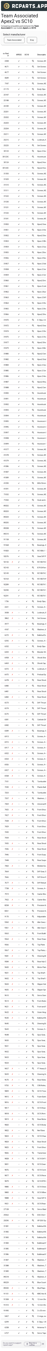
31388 (6, 1266)
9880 (7, 1187)
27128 (6, 1209)
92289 (6, 585)
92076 (6, 556)
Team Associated (14, 40)
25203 (6, 123)
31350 (6, 174)
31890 (6, 393)
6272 (7, 635)
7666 (7, 877)
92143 (6, 568)
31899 (6, 444)
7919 (7, 894)
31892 (6, 404)
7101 (7, 782)
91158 (6, 539)
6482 (7, 697)
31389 (6, 1271)
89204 (6, 517)
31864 (6, 303)
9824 (7, 1142)
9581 (7, 956)
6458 (7, 658)
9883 (7, 1192)
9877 (7, 1176)
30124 (6, 162)
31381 (6, 1226)
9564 (7, 939)
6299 (7, 1322)
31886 (6, 376)
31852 (6, 236)
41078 (6, 455)
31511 (6, 190)
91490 (6, 1311)
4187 (7, 630)
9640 (7, 1024)
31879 (6, 348)
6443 (7, 652)
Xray (32, 40)
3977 (7, 624)
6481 (7, 691)
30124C (6, 168)
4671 (7, 67)
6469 (7, 663)
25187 (6, 95)
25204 (6, 129)
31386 (6, 1254)
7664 (7, 872)
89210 (6, 534)
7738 (7, 888)
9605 (7, 990)
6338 (7, 1327)
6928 (7, 776)
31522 (6, 196)
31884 (6, 365)
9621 (7, 1007)
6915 (7, 742)
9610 (7, 995)
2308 (7, 61)
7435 (7, 843)
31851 (6, 230)
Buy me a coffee (31, 1344)
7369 (7, 804)
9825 (7, 1147)
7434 (7, 838)
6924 (7, 759)
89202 (6, 506)
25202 (6, 117)
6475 (7, 675)
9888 (7, 1198)
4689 (7, 78)
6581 (7, 720)
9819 (7, 1119)
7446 (7, 855)
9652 (7, 1052)
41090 (6, 483)
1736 (7, 601)
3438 (7, 613)
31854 (6, 247)
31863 (6, 297)
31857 (6, 264)
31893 (6, 410)
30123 (6, 151)
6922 (7, 753)
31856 (6, 258)
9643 (7, 1029)
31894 (6, 416)
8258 (7, 905)
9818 (7, 1114)
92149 (6, 573)
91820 (6, 551)
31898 (6, 438)
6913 (7, 736)
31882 (6, 359)
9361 (7, 928)
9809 (7, 1091)
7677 (7, 883)
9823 (7, 1136)
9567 (7, 950)
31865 (6, 309)
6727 (7, 1333)
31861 (6, 286)
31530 (6, 202)
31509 (6, 179)
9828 (7, 1159)
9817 (7, 1108)
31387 (6, 1260)
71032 (6, 494)
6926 (7, 765)
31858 (6, 269)
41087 (6, 472)
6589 (7, 731)
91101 (6, 1294)
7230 (7, 787)
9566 (7, 945)
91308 (6, 1299)
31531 (6, 207)
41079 (6, 461)
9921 (7, 1204)
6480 (7, 686)
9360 (7, 922)
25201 (6, 112)
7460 (7, 866)
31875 (6, 337)
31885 (6, 371)
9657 (7, 1069)
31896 (6, 427)
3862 (7, 618)
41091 (6, 489)
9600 (7, 967)
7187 (7, 84)
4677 (7, 72)
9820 (7, 1125)
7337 (7, 798)
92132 (6, 562)
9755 (7, 1085)
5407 (7, 1316)
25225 (6, 145)
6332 (7, 646)
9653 (7, 1057)
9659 (7, 1074)
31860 (6, 281)
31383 (6, 1237)
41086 (6, 466)
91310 (6, 1305)
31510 (6, 185)
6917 (7, 748)
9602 (7, 979)
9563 (7, 933)
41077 (6, 449)
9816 (7, 1102)
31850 (6, 224)
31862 (6, 292)
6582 (7, 725)
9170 (7, 917)
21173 (6, 89)
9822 (7, 1130)
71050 (6, 500)
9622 (7, 1012)
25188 (6, 100)
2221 (7, 607)
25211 (6, 134)
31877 (6, 342)
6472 (7, 669)
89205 (6, 523)
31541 (6, 219)
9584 (7, 962)
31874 (6, 331)
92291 (6, 596)
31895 (6, 421)
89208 (6, 528)
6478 (7, 680)
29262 (6, 1215)
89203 (6, 511)
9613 (7, 1001)
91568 (6, 545)
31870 (6, 320)
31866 (6, 314)
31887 (6, 382)
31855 (6, 252)
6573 (7, 703)
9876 (7, 1170)
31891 (6, 399)
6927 (7, 770)
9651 (7, 1046)
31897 (6, 433)
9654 (7, 1063)
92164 (6, 579)
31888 (6, 388)
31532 (6, 213)
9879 (7, 1181)
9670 (7, 1080)
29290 (6, 1221)
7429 (7, 827)
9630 (7, 1018)
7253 (7, 793)
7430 (7, 832)
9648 (7, 1035)
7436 (7, 849)
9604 (7, 984)
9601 (7, 973)
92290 (6, 590)
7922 (7, 900)
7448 (7, 860)
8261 (7, 911)
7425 (7, 810)
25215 (6, 140)
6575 (7, 714)
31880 (6, 354)
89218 (6, 1277)
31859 (6, 275)
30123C (6, 157)
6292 (7, 641)
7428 (7, 821)
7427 (7, 815)
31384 (6, 1243)
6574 (7, 708)
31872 (6, 326)
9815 (7, 1097)
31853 (6, 241)
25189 (6, 106)
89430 (6, 1288)
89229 (6, 1282)
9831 (7, 1164)
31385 (6, 1249)
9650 (7, 1040)
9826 (7, 1153)
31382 (6, 1232)
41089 (6, 478)
